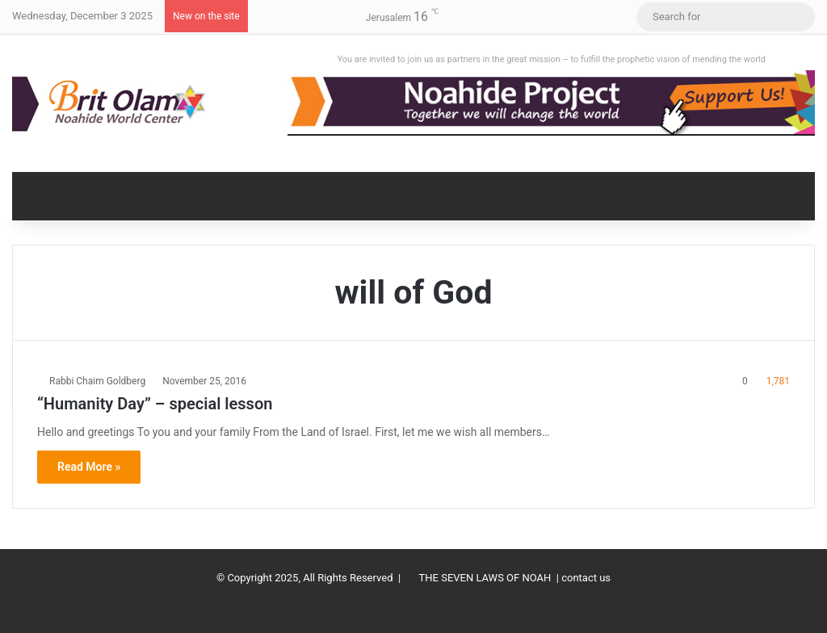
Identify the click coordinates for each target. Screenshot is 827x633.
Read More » (88, 466)
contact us (586, 578)
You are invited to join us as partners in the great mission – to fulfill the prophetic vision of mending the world (551, 59)
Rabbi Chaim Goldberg (97, 381)
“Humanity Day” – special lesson (154, 403)
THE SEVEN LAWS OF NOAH (485, 578)
